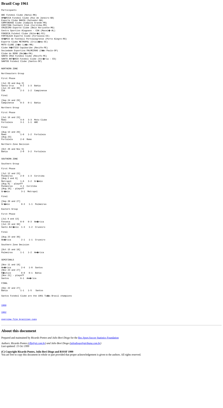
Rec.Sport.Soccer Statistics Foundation (98, 387)
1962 (3, 359)
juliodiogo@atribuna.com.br (85, 392)
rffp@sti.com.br (37, 392)
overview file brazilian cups (19, 367)
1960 (3, 351)
